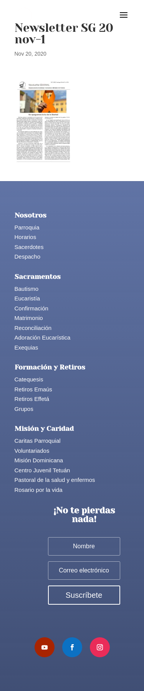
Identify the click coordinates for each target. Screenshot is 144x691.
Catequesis (29, 379)
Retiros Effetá (32, 399)
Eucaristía (27, 298)
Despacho (28, 256)
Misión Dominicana (39, 460)
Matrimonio (29, 318)
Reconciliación (33, 328)
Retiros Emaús (33, 389)
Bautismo (27, 288)
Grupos (24, 409)
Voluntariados (32, 450)
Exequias (26, 347)
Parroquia (27, 227)
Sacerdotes (29, 247)
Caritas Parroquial (38, 440)
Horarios (25, 237)
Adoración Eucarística (43, 337)
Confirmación (31, 308)
